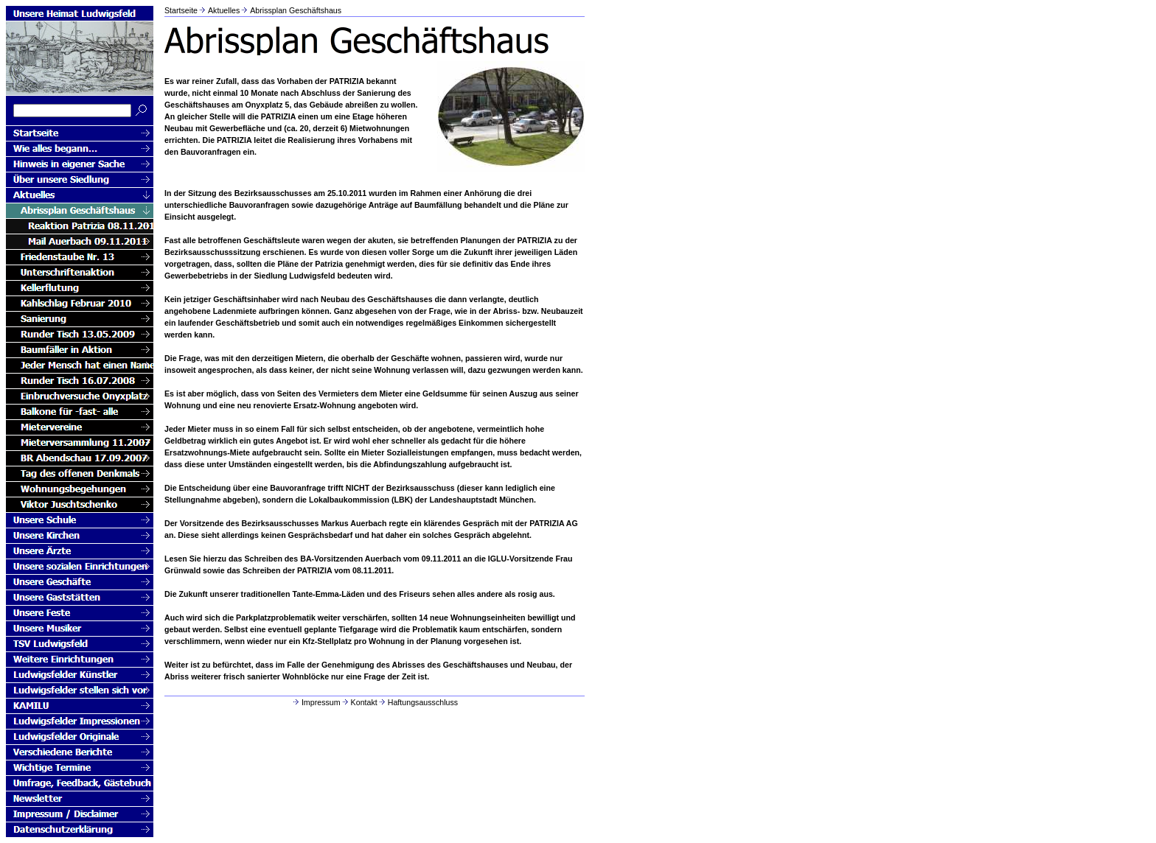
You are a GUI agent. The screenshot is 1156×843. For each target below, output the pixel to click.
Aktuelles (224, 10)
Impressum (316, 702)
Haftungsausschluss (417, 702)
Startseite (181, 10)
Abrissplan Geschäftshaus (295, 10)
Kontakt (359, 702)
